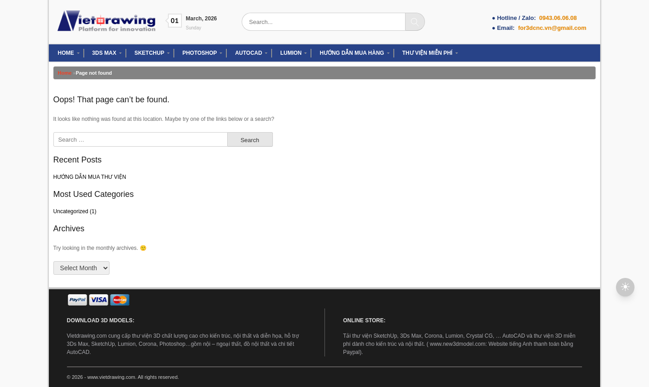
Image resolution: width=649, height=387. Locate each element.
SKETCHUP (149, 53)
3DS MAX (104, 53)
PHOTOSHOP (199, 53)
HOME (66, 53)
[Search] (415, 22)
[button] (625, 287)
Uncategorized (70, 211)
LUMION (290, 53)
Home (65, 73)
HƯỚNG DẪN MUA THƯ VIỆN (89, 177)
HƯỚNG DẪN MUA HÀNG (352, 53)
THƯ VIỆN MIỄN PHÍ (427, 53)
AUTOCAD (248, 53)
